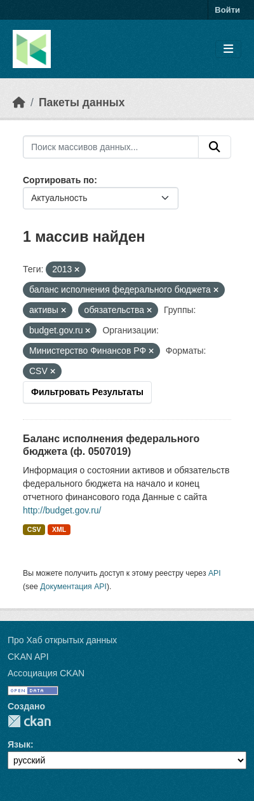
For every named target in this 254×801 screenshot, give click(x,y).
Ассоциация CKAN (46, 673)
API (214, 573)
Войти (227, 10)
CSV (34, 529)
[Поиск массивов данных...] (111, 147)
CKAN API (28, 656)
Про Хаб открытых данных (62, 640)
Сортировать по (58, 180)
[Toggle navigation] (228, 49)
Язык (19, 744)
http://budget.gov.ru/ (62, 510)
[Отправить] (214, 147)
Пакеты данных (82, 102)
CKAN (29, 721)
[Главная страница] (19, 102)
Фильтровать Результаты (87, 392)
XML (59, 529)
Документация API (73, 586)
